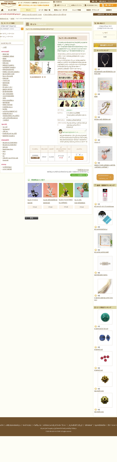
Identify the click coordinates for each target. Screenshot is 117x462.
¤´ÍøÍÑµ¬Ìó (37, 425)
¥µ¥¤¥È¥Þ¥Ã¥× (112, 2)
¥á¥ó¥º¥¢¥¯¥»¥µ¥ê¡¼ (9, 136)
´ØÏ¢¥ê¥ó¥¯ (89, 425)
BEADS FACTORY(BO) (9, 144)
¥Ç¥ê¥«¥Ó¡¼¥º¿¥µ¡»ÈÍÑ (10, 133)
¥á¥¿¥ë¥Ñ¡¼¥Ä (99, 391)
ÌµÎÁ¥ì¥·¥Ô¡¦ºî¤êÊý (60, 10)
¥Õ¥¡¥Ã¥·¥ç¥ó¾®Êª (8, 69)
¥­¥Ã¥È (28, 10)
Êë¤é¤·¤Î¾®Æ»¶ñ (8, 76)
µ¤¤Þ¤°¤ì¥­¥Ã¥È (7, 169)
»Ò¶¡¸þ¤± (5, 131)
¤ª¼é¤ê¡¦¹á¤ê (6, 80)
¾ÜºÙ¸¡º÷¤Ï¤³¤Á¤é (8, 33)
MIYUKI (5, 147)
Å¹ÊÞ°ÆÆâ (109, 10)
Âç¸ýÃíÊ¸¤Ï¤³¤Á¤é (91, 5)
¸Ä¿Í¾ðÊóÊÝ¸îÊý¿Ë (75, 425)
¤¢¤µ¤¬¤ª (97, 142)
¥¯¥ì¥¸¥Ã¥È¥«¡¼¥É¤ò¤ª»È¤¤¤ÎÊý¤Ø (54, 14)
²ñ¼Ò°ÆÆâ (27, 425)
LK (3, 156)
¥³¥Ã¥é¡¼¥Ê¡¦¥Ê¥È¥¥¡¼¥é (102, 119)
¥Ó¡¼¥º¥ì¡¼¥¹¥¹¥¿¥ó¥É (101, 252)
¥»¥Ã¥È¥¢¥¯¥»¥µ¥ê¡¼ (9, 67)
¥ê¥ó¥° (5, 58)
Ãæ (109, 14)
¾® (107, 14)
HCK (4, 151)
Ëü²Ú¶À (5, 109)
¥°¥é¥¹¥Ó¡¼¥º (98, 349)
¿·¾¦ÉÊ (5, 47)
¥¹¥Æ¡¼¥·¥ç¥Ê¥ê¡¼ (8, 100)
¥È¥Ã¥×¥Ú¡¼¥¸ (4, 18)
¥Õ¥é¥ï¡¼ (5, 85)
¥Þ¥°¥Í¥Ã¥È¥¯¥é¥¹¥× (101, 275)
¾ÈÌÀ (4, 98)
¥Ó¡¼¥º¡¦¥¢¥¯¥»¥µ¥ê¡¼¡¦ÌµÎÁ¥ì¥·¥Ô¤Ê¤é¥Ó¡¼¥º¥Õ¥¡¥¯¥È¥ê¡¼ (58, 428)
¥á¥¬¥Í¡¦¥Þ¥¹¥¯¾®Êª (8, 74)
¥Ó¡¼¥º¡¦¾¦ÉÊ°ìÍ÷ (44, 10)
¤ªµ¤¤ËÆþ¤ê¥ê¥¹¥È (75, 5)
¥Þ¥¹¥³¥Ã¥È (6, 82)
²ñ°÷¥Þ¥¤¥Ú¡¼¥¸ (60, 5)
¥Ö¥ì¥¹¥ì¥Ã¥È (7, 60)
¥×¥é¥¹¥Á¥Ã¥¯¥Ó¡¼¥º (101, 329)
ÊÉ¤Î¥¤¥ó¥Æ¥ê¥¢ (8, 91)
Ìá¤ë (31, 218)
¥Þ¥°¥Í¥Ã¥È (6, 102)
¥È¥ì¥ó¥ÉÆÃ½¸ (77, 10)
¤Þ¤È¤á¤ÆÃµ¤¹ (12, 10)
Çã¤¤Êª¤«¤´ (108, 5)
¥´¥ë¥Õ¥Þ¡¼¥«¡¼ (8, 107)
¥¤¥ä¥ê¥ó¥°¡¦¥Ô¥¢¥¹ (8, 56)
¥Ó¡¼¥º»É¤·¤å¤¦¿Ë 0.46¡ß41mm (104, 206)
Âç (112, 14)
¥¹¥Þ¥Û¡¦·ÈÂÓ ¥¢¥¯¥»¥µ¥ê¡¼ (11, 71)
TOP (2, 10)
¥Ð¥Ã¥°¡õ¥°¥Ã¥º (7, 89)
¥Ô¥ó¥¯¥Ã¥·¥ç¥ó (7, 104)
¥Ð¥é (96, 96)
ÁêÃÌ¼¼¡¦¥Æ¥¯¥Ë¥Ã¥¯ (93, 10)
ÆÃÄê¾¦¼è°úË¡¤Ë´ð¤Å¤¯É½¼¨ (54, 425)
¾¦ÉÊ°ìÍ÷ (94, 2)
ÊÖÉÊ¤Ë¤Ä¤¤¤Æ (83, 170)
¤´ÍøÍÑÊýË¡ (57, 2)
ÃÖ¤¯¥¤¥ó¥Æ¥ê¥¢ (8, 93)
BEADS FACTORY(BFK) (10, 142)
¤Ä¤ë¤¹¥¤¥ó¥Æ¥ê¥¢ (8, 96)
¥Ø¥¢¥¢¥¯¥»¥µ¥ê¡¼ (8, 65)
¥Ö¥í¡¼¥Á (5, 63)
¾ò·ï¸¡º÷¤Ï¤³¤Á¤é (7, 36)
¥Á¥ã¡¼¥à (5, 78)
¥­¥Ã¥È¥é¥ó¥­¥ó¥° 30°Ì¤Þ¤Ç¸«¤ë (103, 177)
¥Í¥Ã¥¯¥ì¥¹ (6, 54)
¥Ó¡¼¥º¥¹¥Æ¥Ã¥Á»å (100, 229)
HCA (4, 153)
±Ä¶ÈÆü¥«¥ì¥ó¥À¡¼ (13, 425)
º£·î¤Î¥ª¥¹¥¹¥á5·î (7, 167)
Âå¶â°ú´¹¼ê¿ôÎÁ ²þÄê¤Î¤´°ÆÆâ (32, 14)
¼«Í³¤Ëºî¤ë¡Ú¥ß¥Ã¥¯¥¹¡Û (10, 111)
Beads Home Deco (8, 149)
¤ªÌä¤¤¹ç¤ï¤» (102, 2)
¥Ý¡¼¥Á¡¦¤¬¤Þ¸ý (7, 87)
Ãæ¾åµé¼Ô (6, 129)
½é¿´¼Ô (5, 127)
